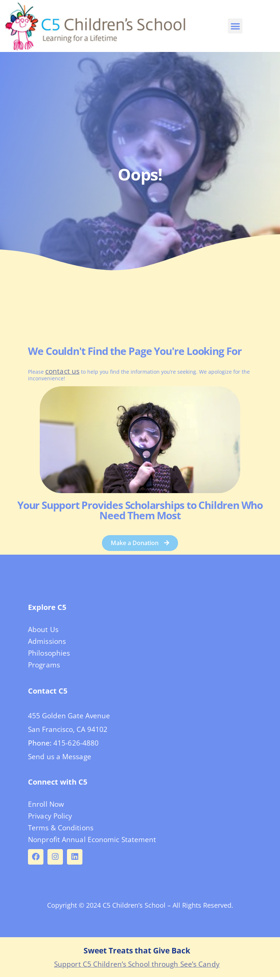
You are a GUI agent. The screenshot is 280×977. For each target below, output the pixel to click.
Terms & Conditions (60, 828)
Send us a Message (59, 756)
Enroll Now (46, 804)
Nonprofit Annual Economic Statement (92, 839)
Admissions (47, 641)
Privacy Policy (50, 816)
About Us (43, 629)
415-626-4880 (76, 743)
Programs (44, 665)
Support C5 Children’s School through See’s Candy (137, 964)
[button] (235, 26)
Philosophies (49, 653)
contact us (62, 371)
